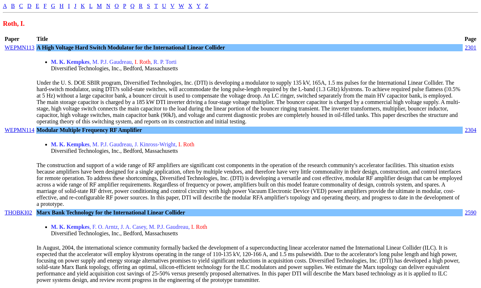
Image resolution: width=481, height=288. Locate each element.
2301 (470, 47)
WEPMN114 (19, 130)
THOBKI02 (18, 212)
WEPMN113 (19, 47)
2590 (470, 212)
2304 (470, 130)
